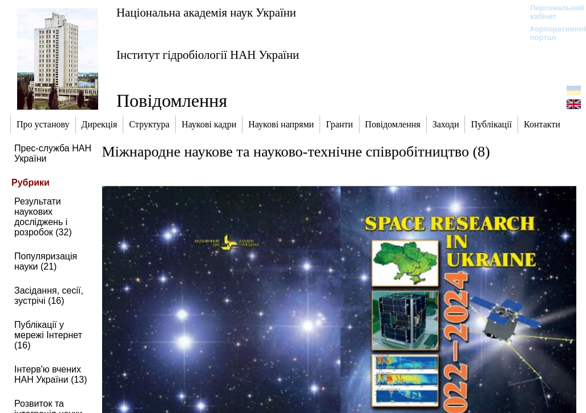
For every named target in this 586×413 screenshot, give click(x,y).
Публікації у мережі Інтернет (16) (48, 335)
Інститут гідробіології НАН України (207, 54)
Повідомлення (171, 100)
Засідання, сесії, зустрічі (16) (48, 296)
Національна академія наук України (206, 12)
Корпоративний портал (551, 33)
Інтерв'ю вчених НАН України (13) (50, 374)
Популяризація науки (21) (45, 261)
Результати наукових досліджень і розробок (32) (43, 217)
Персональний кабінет (551, 12)
